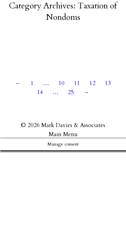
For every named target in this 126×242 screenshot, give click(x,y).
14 (40, 92)
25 (71, 92)
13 (108, 83)
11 (77, 83)
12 (92, 83)
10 (61, 83)
